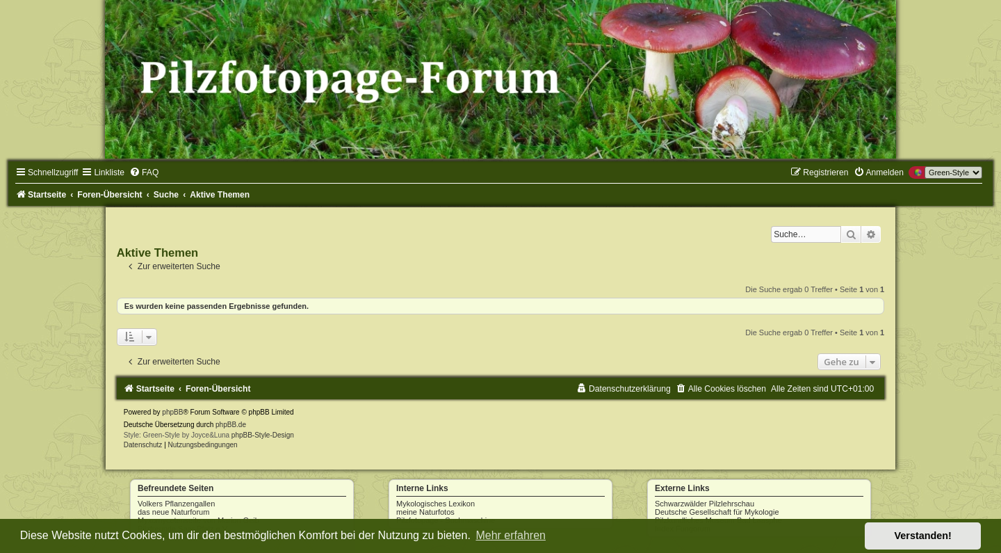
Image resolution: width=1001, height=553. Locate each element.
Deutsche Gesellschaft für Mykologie (717, 512)
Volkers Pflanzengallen (176, 503)
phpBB (172, 412)
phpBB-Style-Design (262, 435)
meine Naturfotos (425, 512)
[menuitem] (143, 172)
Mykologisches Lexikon (435, 503)
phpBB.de (230, 424)
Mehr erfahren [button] (510, 535)
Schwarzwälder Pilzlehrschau (704, 503)
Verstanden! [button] (923, 535)
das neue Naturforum (173, 512)
